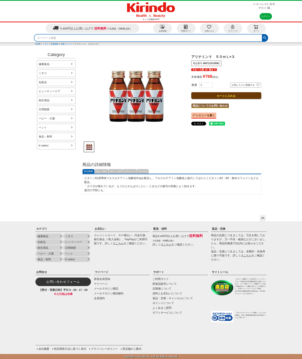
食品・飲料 (45, 136)
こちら (120, 243)
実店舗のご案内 (131, 348)
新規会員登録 (102, 278)
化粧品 (43, 82)
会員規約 (99, 298)
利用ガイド (186, 28)
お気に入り (209, 28)
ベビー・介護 (47, 118)
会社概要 (44, 348)
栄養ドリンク (66, 44)
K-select (44, 145)
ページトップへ (263, 218)
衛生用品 (44, 100)
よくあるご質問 (162, 307)
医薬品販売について (165, 283)
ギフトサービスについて (167, 312)
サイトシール (220, 272)
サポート (158, 272)
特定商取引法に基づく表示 (70, 348)
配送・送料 (160, 228)
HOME (38, 44)
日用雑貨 (44, 109)
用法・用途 (101, 171)
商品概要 (88, 171)
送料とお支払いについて (167, 293)
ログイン (265, 16)
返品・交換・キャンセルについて (173, 298)
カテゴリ (41, 228)
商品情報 (142, 171)
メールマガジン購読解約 (109, 293)
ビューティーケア (49, 91)
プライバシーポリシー (104, 348)
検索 (265, 37)
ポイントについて (163, 303)
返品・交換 (218, 228)
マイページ (233, 28)
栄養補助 (55, 44)
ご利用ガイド (161, 278)
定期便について (162, 288)
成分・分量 (115, 171)
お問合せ (41, 272)
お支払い (100, 228)
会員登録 (163, 28)
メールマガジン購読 (106, 288)
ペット (43, 127)
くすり (46, 44)
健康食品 (44, 64)
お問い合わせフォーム (63, 281)
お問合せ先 (129, 171)
